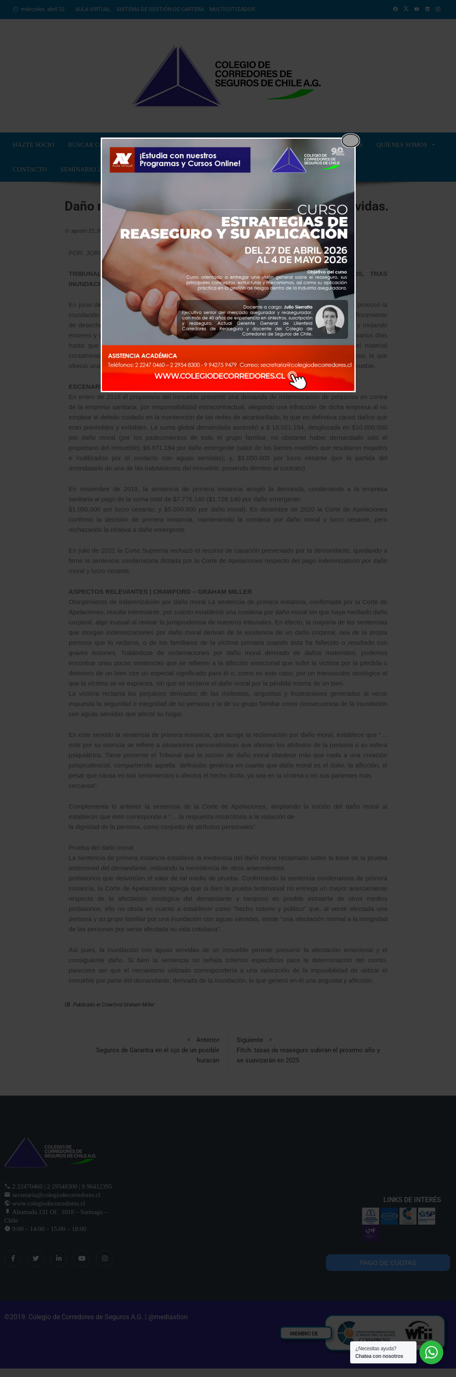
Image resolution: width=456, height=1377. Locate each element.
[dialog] (228, 265)
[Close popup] (350, 140)
